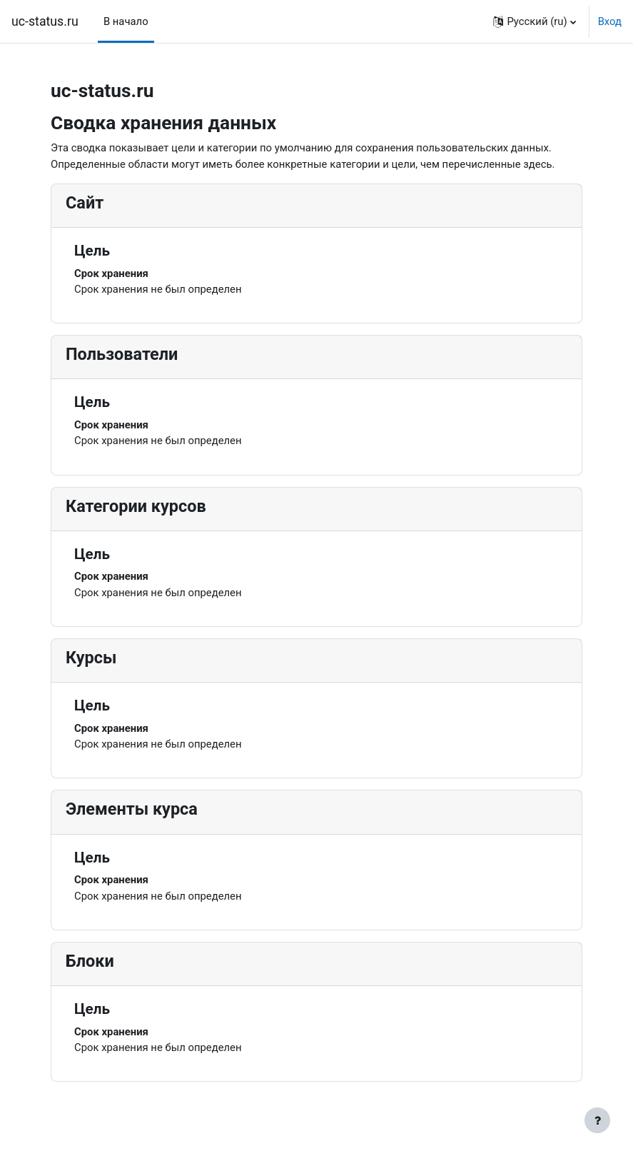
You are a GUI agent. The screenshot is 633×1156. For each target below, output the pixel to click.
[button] (534, 21)
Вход (610, 21)
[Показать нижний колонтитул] (597, 1120)
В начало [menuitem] (125, 21)
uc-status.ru (45, 21)
